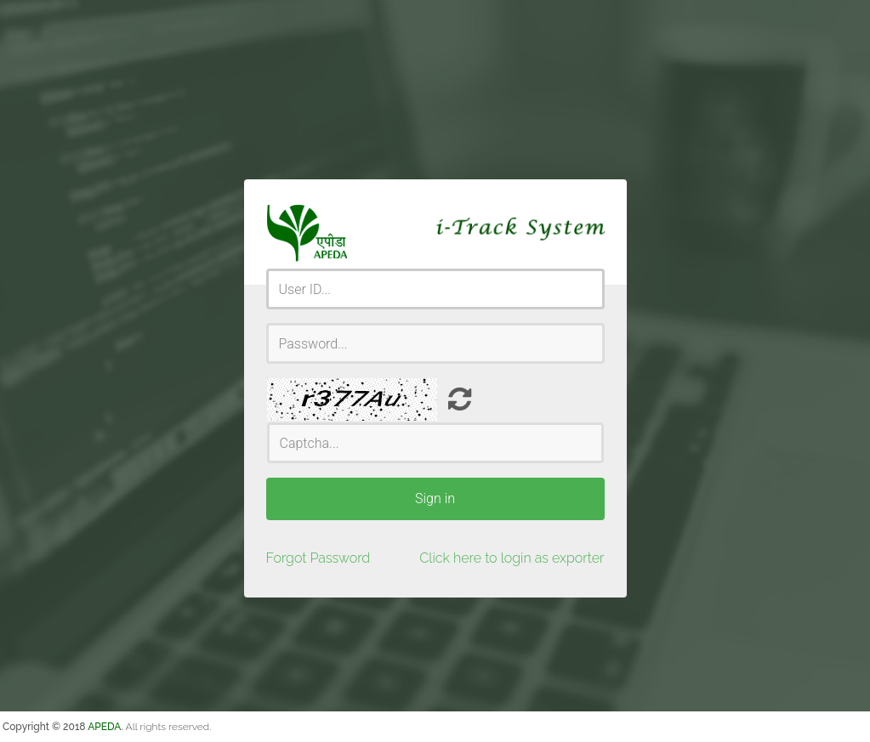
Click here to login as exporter (511, 558)
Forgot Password (318, 558)
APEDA (104, 727)
